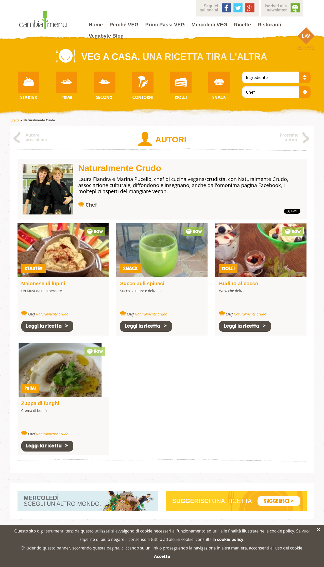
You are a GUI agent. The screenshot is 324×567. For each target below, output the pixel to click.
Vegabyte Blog (106, 36)
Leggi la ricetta (47, 326)
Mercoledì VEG (209, 24)
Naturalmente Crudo (52, 314)
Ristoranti (269, 24)
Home (96, 24)
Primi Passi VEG (165, 24)
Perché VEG (124, 24)
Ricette (242, 24)
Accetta (162, 556)
